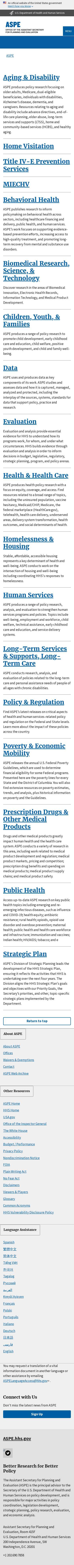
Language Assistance (20, 1230)
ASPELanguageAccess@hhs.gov (26, 1381)
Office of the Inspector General (25, 1124)
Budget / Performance (19, 1144)
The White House (15, 1130)
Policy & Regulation (33, 702)
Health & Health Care (35, 475)
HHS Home (11, 1110)
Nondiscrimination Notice (21, 1158)
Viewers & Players (15, 1192)
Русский (9, 1283)
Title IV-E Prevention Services (36, 165)
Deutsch (9, 1331)
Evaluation (20, 422)
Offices (8, 1053)
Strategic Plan (25, 954)
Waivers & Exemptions (18, 1060)
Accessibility (12, 1137)
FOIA (6, 1164)
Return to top (37, 1021)
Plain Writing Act (14, 1171)
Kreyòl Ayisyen (13, 1296)
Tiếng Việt (10, 1262)
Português (10, 1317)
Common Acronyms (16, 1205)
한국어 (8, 1269)
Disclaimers (11, 1185)
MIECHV (16, 184)
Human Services (28, 595)
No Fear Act (11, 1178)
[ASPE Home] (25, 27)
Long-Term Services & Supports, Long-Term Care (35, 656)
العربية (7, 1290)
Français (9, 1303)
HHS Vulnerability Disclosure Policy (28, 1212)
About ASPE (13, 1034)
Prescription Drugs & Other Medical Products (35, 819)
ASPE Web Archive (16, 1073)
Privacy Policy (13, 1151)
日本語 (8, 1337)
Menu (68, 31)
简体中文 (10, 1256)
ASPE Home (11, 1103)
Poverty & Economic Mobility (34, 749)
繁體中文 (10, 1249)
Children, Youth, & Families (31, 320)
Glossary (9, 1199)
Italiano (8, 1324)
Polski (7, 1310)
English (8, 1351)
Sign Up (37, 1414)
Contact (8, 1066)
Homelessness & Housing (28, 542)
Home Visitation (28, 146)
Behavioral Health (31, 200)
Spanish (8, 1242)
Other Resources (17, 1091)
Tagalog (8, 1276)
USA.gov (9, 1117)
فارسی (8, 1344)
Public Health (24, 890)
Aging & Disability (31, 77)
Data (10, 368)
